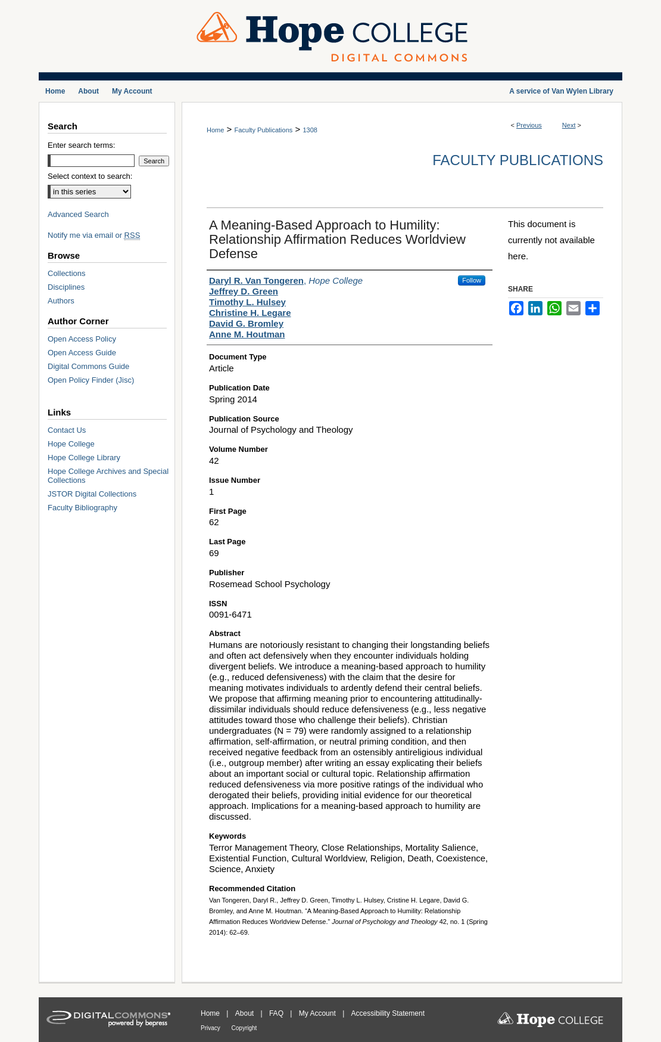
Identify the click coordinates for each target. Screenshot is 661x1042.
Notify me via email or (94, 235)
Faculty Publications (263, 130)
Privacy (211, 1028)
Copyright (244, 1028)
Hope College (71, 443)
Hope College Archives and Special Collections (108, 476)
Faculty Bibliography (82, 507)
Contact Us (67, 430)
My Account (318, 1013)
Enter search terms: (81, 145)
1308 (310, 130)
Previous (529, 125)
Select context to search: (90, 176)
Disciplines (66, 287)
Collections (67, 273)
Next (569, 125)
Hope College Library (84, 457)
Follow (471, 280)
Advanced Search (78, 214)
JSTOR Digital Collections (92, 493)
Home (215, 130)
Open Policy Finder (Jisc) (91, 380)
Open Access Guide (82, 352)
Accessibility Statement (388, 1013)
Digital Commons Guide (88, 366)
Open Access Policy (82, 338)
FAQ (277, 1013)
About (245, 1013)
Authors (61, 300)
